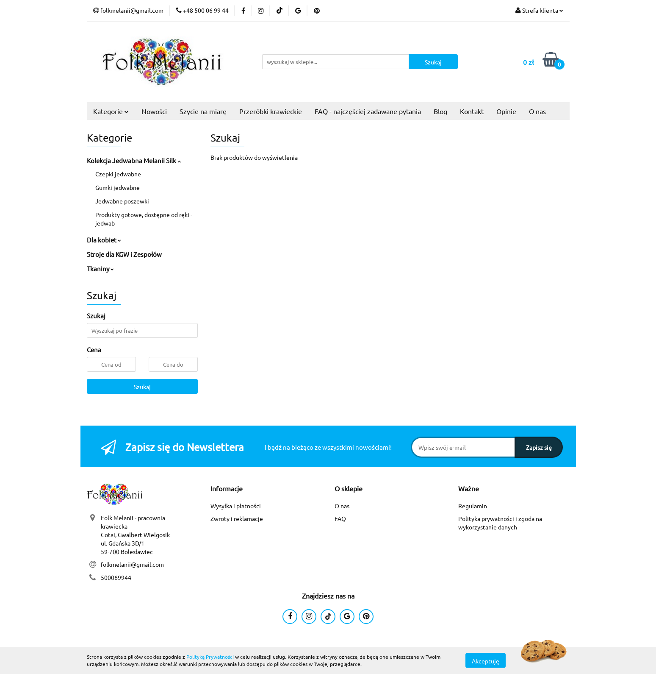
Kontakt (472, 111)
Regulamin (472, 506)
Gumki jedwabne (117, 187)
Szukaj (142, 386)
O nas (537, 111)
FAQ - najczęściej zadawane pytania (368, 111)
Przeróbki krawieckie (270, 111)
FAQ (340, 518)
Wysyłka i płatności (235, 506)
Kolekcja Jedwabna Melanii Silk (134, 160)
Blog (440, 111)
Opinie (506, 111)
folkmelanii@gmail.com (132, 564)
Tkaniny (100, 269)
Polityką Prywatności (210, 656)
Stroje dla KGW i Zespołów (124, 254)
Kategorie (111, 111)
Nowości (154, 111)
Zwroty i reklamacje (236, 518)
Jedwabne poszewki (122, 201)
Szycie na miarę (203, 111)
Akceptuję (485, 660)
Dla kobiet (104, 240)
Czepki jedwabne (118, 174)
